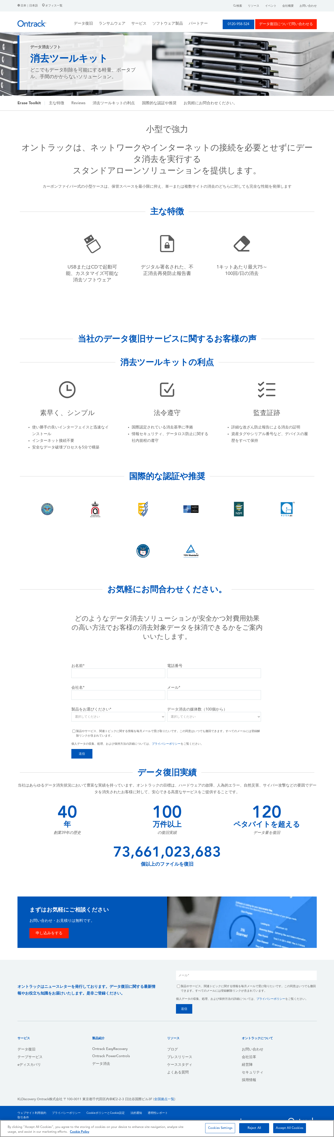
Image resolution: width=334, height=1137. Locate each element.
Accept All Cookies (289, 1128)
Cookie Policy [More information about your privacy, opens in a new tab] (79, 1131)
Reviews (78, 103)
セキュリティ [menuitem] (252, 1072)
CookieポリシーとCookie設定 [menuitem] (105, 1113)
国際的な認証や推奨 (159, 103)
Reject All (254, 1128)
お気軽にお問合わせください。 (210, 103)
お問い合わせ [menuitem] (252, 1049)
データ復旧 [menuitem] (26, 1049)
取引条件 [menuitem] (23, 1117)
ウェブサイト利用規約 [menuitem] (31, 1113)
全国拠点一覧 (164, 1099)
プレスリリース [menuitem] (179, 1057)
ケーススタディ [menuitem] (179, 1065)
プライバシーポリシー (166, 744)
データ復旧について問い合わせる (286, 24)
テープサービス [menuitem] (30, 1057)
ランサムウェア (112, 24)
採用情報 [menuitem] (249, 1080)
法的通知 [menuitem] (136, 1113)
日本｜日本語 (28, 5)
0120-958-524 (238, 24)
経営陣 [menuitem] (247, 1065)
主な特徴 (56, 103)
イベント (271, 6)
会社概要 (288, 6)
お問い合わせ (308, 6)
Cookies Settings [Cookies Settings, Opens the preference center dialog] (220, 1128)
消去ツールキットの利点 (114, 103)
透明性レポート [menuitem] (158, 1113)
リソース (253, 6)
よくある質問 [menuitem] (178, 1072)
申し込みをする (49, 933)
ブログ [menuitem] (172, 1049)
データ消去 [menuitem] (101, 1064)
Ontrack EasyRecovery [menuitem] (110, 1049)
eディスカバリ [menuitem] (29, 1065)
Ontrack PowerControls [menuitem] (111, 1056)
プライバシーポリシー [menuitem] (66, 1113)
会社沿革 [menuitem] (249, 1057)
